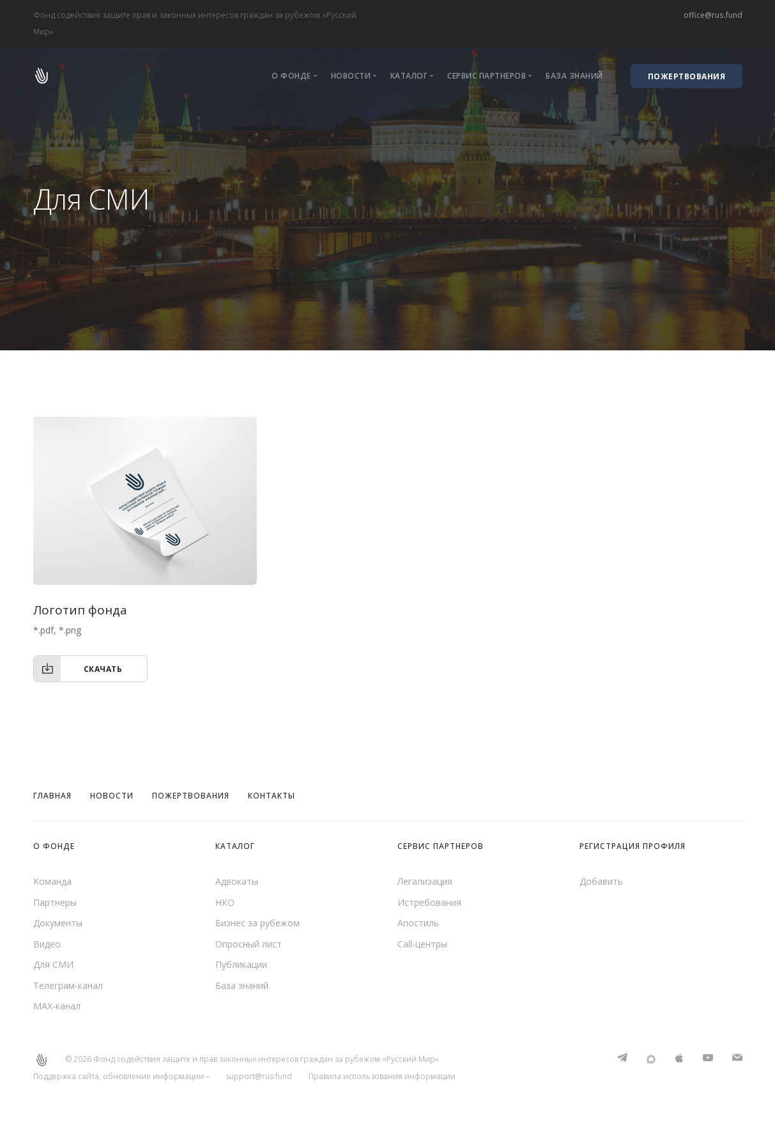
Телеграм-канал (68, 985)
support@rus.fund (259, 1076)
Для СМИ (53, 964)
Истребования (429, 902)
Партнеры (55, 902)
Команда (52, 881)
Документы (57, 923)
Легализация (424, 881)
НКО (224, 902)
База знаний (574, 75)
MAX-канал (57, 1006)
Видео (47, 944)
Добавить (601, 881)
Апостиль (418, 923)
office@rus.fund (713, 15)
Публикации (241, 964)
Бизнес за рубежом (257, 923)
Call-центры (422, 944)
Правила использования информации (382, 1076)
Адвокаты (236, 881)
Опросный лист (248, 944)
